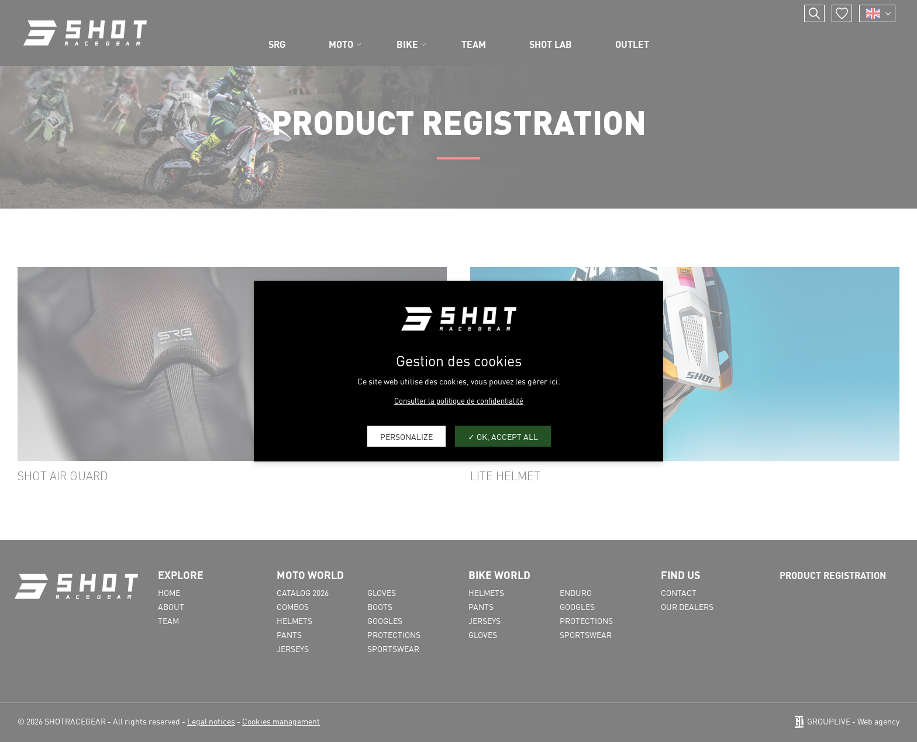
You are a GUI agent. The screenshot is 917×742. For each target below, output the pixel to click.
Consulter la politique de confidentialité (458, 400)
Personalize (406, 436)
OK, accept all (503, 436)
